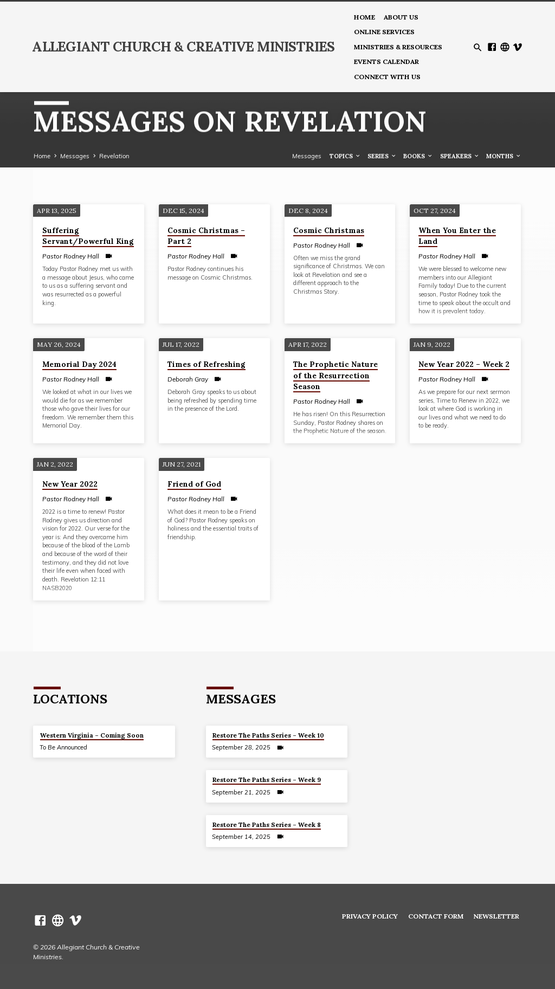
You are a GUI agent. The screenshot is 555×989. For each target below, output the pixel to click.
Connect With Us (387, 77)
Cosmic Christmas (328, 230)
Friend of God (194, 484)
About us (401, 17)
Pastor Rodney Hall (70, 256)
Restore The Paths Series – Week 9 (266, 779)
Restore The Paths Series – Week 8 (266, 824)
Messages (74, 156)
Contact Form (435, 916)
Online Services (384, 32)
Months (503, 156)
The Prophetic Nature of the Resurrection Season (335, 375)
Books (418, 156)
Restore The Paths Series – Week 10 (268, 735)
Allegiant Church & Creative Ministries (183, 46)
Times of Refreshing (206, 364)
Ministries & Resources (398, 47)
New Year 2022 (70, 484)
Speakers (460, 156)
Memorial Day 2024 (79, 364)
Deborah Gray (187, 379)
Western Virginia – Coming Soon (92, 735)
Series (382, 156)
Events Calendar (386, 61)
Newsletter (496, 916)
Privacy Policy (370, 916)
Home (364, 17)
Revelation (114, 156)
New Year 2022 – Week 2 (463, 364)
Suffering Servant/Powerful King (88, 236)
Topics (345, 156)
